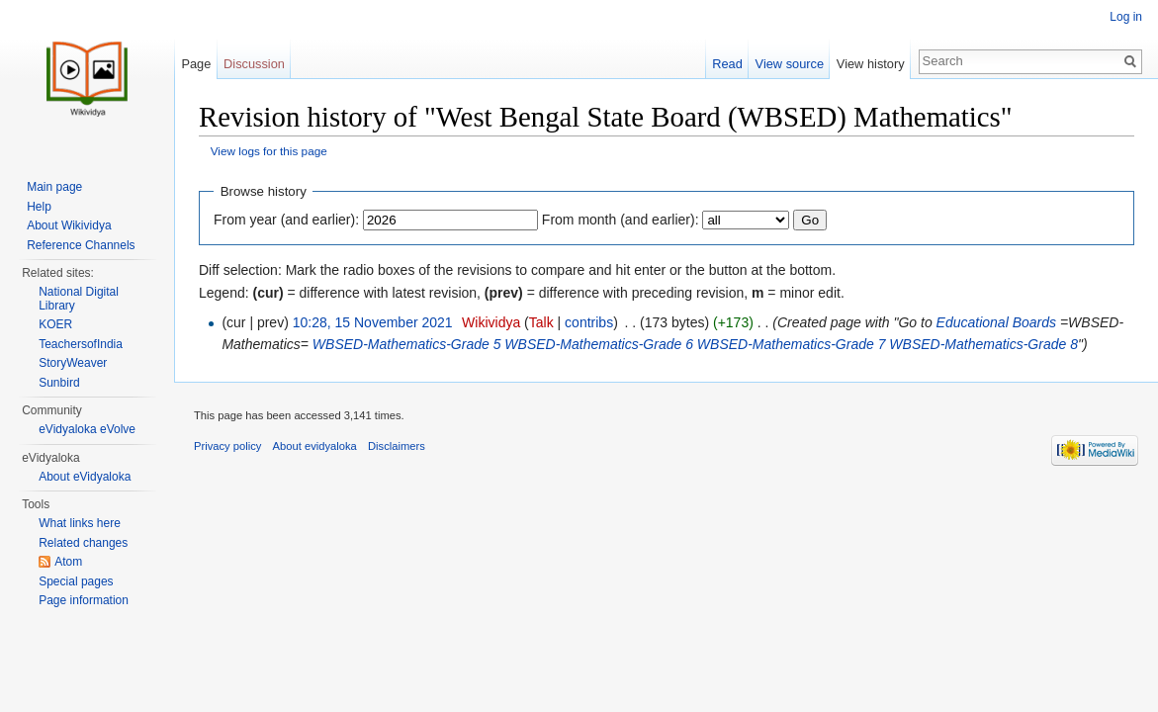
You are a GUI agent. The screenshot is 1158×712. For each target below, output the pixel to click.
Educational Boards (996, 322)
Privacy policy (227, 446)
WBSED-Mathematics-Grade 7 (791, 344)
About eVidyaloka (85, 477)
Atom (68, 562)
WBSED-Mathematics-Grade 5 (406, 344)
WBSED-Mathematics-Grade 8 (983, 344)
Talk (541, 322)
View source (790, 63)
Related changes (83, 543)
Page (196, 63)
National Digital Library (79, 298)
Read (727, 63)
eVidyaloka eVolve (87, 429)
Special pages (76, 581)
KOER (55, 324)
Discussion (254, 63)
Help (39, 207)
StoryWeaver (73, 363)
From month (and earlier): (620, 219)
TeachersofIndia (81, 344)
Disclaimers (396, 446)
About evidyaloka (315, 446)
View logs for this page (269, 150)
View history (871, 63)
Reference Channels (80, 245)
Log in (1126, 17)
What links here (80, 523)
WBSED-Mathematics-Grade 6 (598, 344)
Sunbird (59, 383)
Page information (84, 600)
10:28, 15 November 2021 (373, 322)
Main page (54, 187)
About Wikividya (69, 225)
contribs (589, 322)
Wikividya (491, 322)
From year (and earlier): (286, 219)
